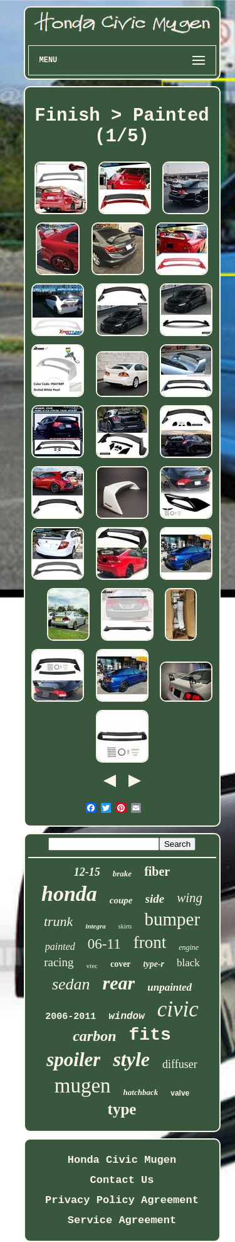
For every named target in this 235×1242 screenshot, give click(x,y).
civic (178, 1009)
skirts (125, 926)
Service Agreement (122, 1220)
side (155, 898)
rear (119, 982)
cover (120, 964)
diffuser (179, 1064)
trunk (58, 921)
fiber (157, 871)
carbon (94, 1036)
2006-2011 (70, 1016)
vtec (92, 965)
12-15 (87, 872)
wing (189, 897)
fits (150, 1035)
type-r (154, 964)
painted (60, 946)
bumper (172, 919)
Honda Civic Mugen (122, 1160)
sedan (71, 984)
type (122, 1109)
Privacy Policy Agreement (122, 1200)
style (131, 1059)
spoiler (73, 1059)
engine (189, 947)
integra (95, 926)
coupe (121, 900)
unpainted (169, 987)
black (188, 963)
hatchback (141, 1092)
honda (69, 893)
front (149, 942)
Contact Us (122, 1180)
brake (122, 873)
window (126, 1016)
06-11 (104, 944)
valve (179, 1093)
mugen (83, 1085)
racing (58, 962)
